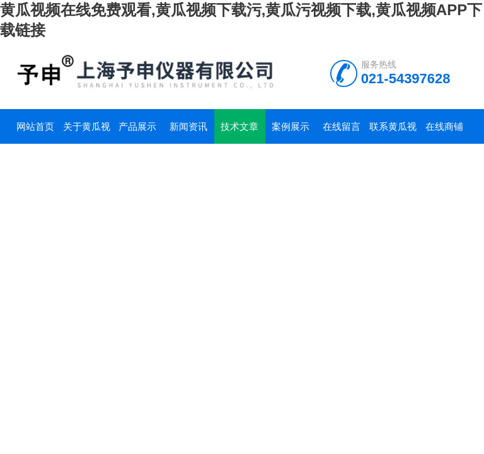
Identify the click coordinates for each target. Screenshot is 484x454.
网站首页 (35, 126)
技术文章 (239, 126)
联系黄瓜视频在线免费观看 (393, 132)
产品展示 (137, 126)
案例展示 (290, 126)
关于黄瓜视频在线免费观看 (86, 132)
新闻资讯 (188, 126)
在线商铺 (444, 126)
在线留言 (341, 126)
